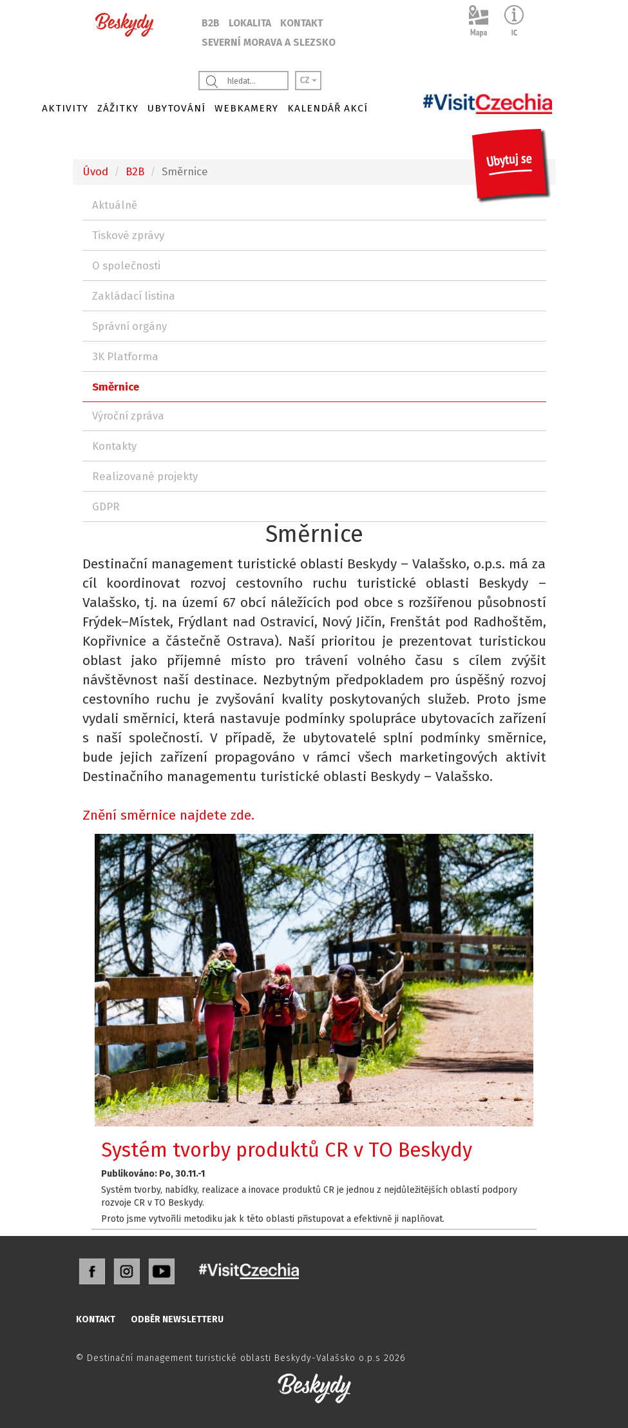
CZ (308, 80)
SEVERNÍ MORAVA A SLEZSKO (269, 42)
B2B (211, 23)
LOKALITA (250, 23)
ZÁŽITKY (117, 108)
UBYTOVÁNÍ (176, 108)
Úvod (95, 171)
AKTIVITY (65, 108)
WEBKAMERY (246, 108)
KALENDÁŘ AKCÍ (327, 108)
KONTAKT (301, 23)
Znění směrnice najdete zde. (168, 815)
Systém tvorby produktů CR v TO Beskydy (286, 1150)
